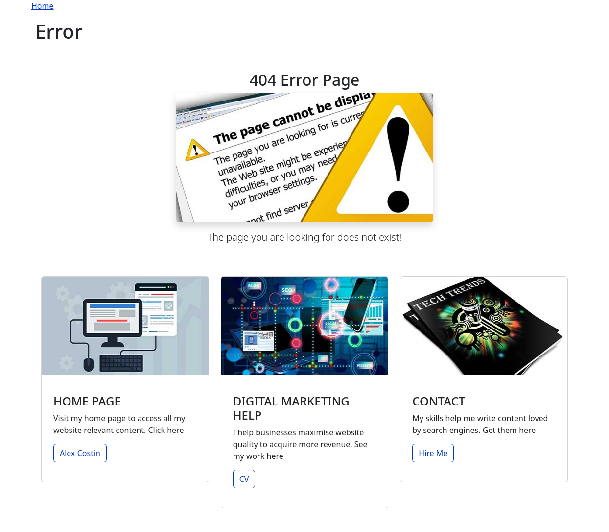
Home (42, 5)
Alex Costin (80, 453)
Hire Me (433, 453)
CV (244, 479)
